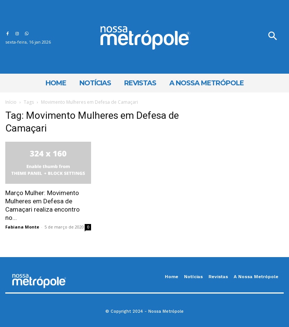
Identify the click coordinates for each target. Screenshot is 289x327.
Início (11, 102)
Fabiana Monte (22, 227)
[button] (272, 37)
